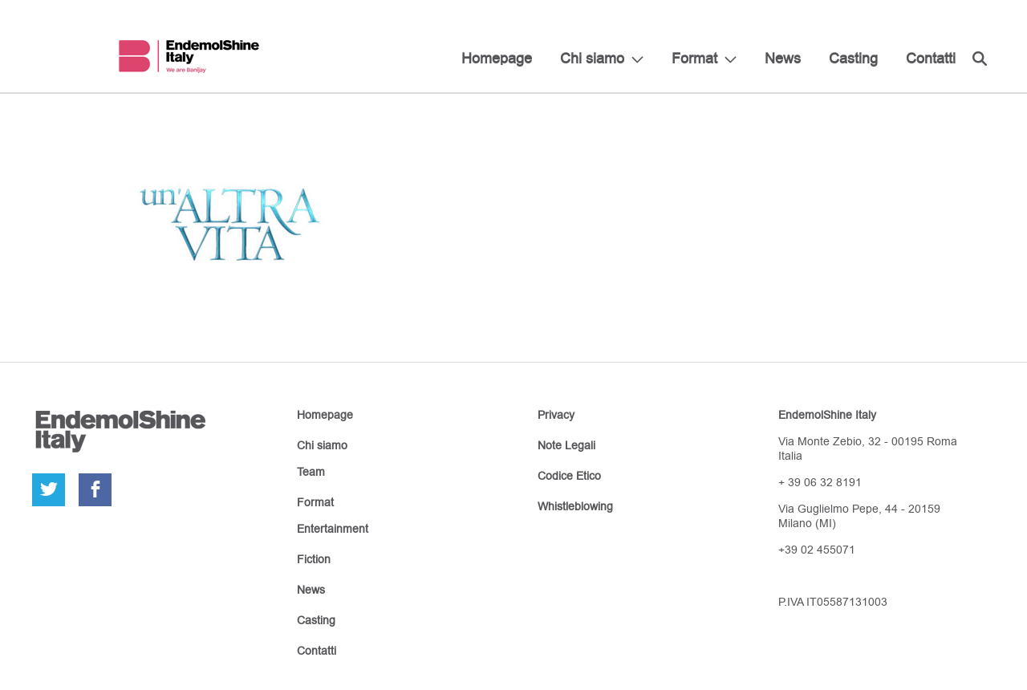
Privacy (556, 415)
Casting (853, 58)
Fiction (314, 559)
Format (694, 58)
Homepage (496, 58)
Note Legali (566, 445)
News (783, 58)
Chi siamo (592, 58)
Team (311, 472)
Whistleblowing (575, 506)
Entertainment (332, 529)
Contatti (931, 58)
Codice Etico (569, 476)
